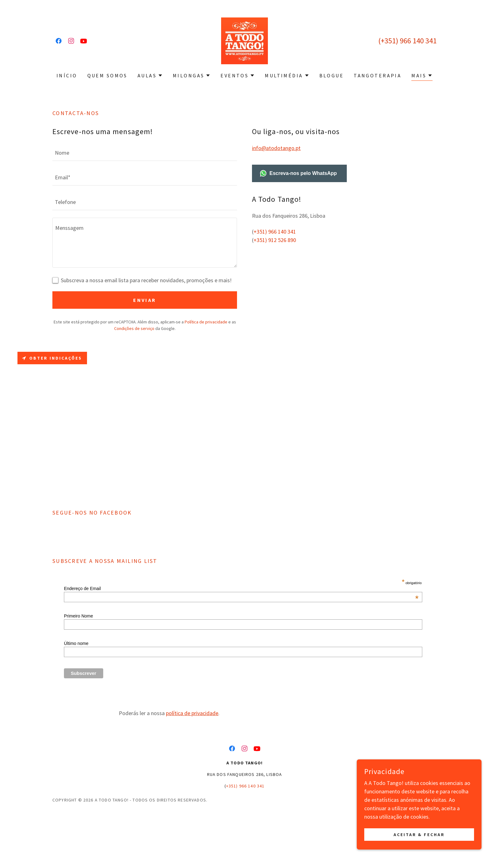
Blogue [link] (331, 75)
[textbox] (144, 152)
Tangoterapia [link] (377, 75)
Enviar (144, 300)
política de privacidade (192, 754)
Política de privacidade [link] (206, 322)
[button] (150, 75)
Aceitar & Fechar (419, 834)
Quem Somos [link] (107, 75)
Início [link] (66, 75)
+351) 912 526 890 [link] (275, 240)
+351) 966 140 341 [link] (409, 41)
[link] (58, 41)
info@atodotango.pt (276, 148)
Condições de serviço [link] (134, 328)
